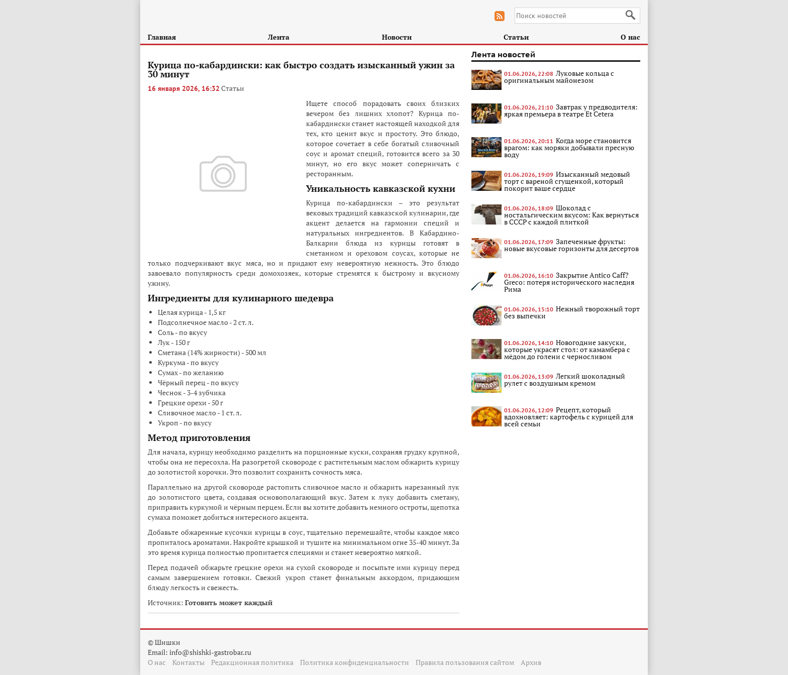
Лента (278, 37)
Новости (397, 37)
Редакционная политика (252, 662)
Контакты (188, 662)
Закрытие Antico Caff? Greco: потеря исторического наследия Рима (569, 282)
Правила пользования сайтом (465, 662)
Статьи (516, 37)
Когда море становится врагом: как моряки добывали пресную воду (569, 147)
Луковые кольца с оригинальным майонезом (559, 76)
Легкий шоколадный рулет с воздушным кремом (564, 379)
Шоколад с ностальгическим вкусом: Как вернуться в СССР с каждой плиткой (571, 215)
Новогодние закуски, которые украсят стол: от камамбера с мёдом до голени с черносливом (567, 349)
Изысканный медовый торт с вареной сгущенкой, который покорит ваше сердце (567, 181)
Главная (162, 37)
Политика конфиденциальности (354, 662)
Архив (531, 662)
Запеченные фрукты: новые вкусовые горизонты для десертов (571, 245)
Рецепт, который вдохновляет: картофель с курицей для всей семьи (568, 416)
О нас (630, 37)
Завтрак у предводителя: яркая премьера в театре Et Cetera (571, 110)
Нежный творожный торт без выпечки (572, 312)
